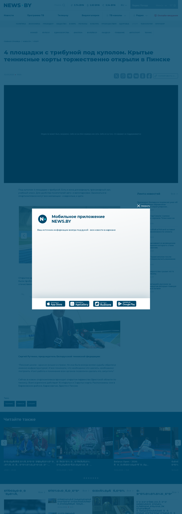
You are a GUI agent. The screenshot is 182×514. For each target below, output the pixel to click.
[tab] (55, 304)
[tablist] (91, 304)
